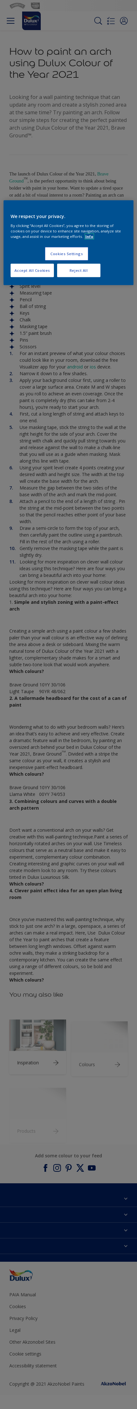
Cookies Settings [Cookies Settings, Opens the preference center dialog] (66, 253)
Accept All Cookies (32, 270)
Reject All (79, 270)
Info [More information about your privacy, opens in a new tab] (89, 236)
